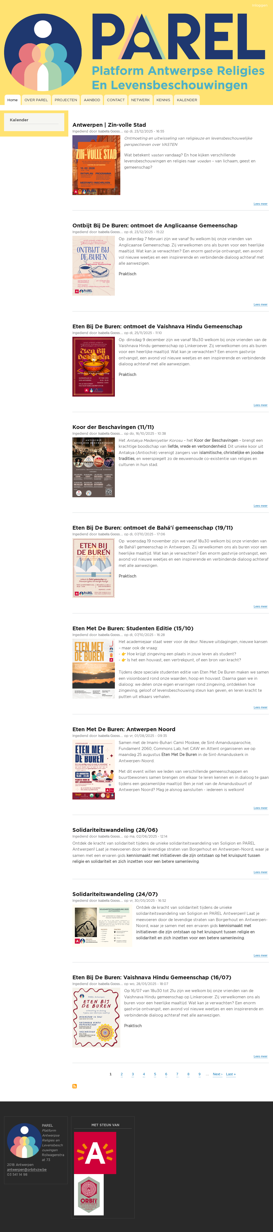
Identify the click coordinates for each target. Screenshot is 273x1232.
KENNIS (163, 100)
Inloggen (260, 5)
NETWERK (140, 100)
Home (12, 100)
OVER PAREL (36, 100)
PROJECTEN (66, 100)
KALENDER (187, 100)
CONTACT (116, 100)
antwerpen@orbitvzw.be (27, 1169)
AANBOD (92, 100)
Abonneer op (74, 1086)
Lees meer (260, 204)
